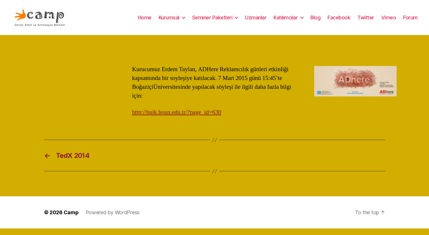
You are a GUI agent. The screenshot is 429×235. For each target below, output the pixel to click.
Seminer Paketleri (212, 21)
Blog (315, 21)
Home (145, 21)
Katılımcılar (285, 21)
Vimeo (388, 21)
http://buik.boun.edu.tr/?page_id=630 (176, 119)
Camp (71, 219)
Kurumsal (169, 21)
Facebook (339, 21)
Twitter (365, 21)
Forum (410, 21)
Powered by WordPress (113, 219)
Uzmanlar (255, 21)
